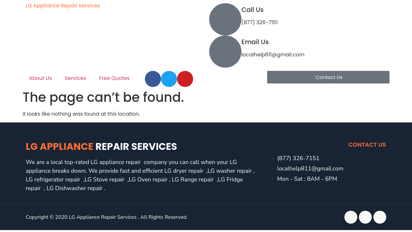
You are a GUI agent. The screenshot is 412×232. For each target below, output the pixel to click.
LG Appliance (101, 146)
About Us (40, 78)
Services (75, 78)
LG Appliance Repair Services (63, 5)
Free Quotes (114, 78)
